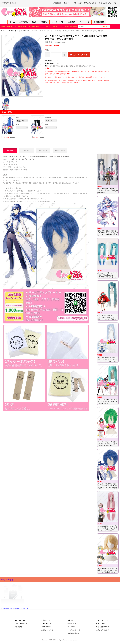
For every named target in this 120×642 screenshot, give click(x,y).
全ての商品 (23, 22)
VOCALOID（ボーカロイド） (32, 31)
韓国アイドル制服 (29, 26)
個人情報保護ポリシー (75, 633)
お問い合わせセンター (103, 630)
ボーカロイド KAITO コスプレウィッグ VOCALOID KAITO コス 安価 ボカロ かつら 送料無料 (107, 486)
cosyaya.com (74, 640)
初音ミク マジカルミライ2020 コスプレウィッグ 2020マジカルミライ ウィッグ (107, 401)
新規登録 (58, 3)
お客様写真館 (99, 22)
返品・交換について (102, 627)
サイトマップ (84, 22)
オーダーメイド (57, 22)
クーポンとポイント (74, 630)
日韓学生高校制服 (71, 26)
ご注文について (46, 627)
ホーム (12, 22)
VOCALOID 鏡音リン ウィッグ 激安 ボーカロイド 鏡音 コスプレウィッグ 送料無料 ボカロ (107, 570)
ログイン (69, 3)
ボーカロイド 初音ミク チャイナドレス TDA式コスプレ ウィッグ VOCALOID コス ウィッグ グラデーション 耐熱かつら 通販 (107, 277)
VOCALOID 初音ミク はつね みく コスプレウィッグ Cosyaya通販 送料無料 (107, 190)
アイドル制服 (17, 26)
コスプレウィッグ (15, 31)
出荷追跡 (71, 22)
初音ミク (48, 26)
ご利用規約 (18, 627)
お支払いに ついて (47, 630)
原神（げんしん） (58, 26)
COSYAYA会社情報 (21, 623)
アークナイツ (40, 26)
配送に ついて (100, 623)
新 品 (34, 22)
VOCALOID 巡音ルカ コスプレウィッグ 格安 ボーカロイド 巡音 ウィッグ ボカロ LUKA (107, 528)
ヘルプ (79, 3)
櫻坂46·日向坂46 (6, 26)
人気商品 (44, 22)
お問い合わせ (91, 3)
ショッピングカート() (108, 3)
